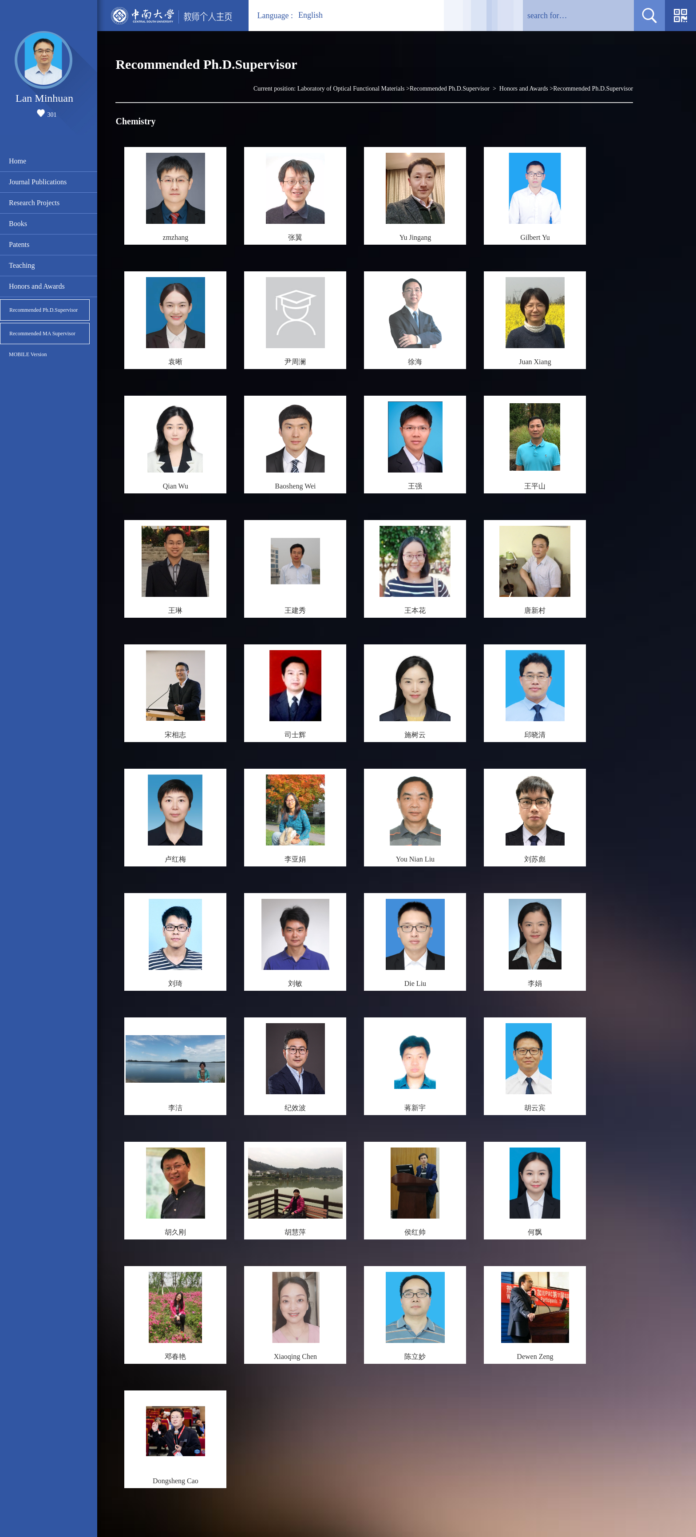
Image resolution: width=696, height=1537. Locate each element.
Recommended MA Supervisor (42, 333)
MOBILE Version (28, 354)
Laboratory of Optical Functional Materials (351, 88)
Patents (19, 244)
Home (17, 161)
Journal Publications (38, 182)
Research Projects (34, 203)
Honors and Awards (37, 286)
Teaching (22, 265)
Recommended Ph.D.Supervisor (43, 310)
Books (18, 223)
